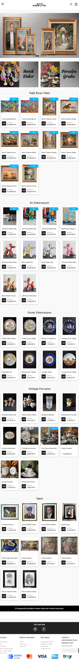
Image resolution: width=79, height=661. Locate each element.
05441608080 (44, 646)
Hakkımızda (23, 646)
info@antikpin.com (46, 648)
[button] (34, 56)
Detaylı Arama (23, 644)
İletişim (22, 642)
